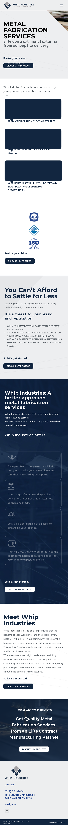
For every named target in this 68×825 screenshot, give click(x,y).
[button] (61, 6)
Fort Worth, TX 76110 (18, 798)
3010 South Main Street (20, 795)
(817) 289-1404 (15, 791)
